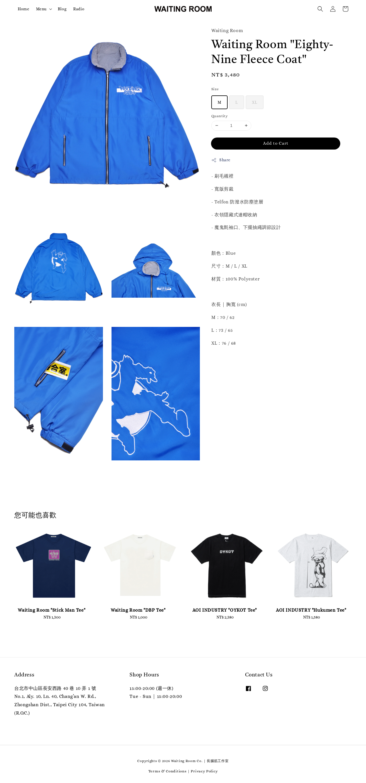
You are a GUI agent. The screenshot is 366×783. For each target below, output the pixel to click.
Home (23, 9)
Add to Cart (276, 143)
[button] (320, 9)
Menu (41, 9)
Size (215, 89)
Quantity (219, 116)
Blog (62, 9)
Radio (78, 9)
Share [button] (220, 160)
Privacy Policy (204, 771)
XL (254, 102)
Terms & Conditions (167, 771)
